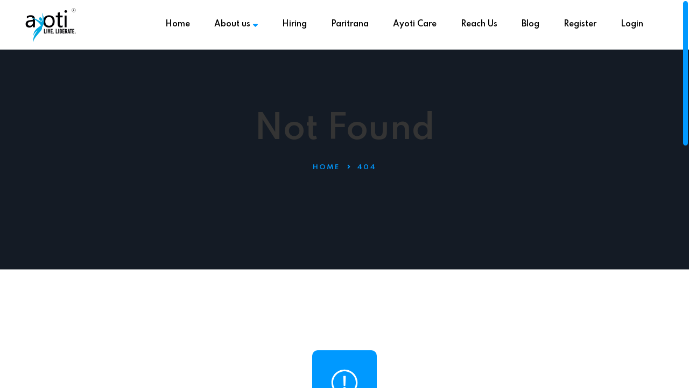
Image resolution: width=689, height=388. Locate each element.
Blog (530, 24)
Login (632, 24)
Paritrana (350, 24)
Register (580, 24)
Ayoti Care (415, 24)
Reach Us (479, 24)
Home (177, 24)
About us (236, 24)
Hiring (294, 24)
